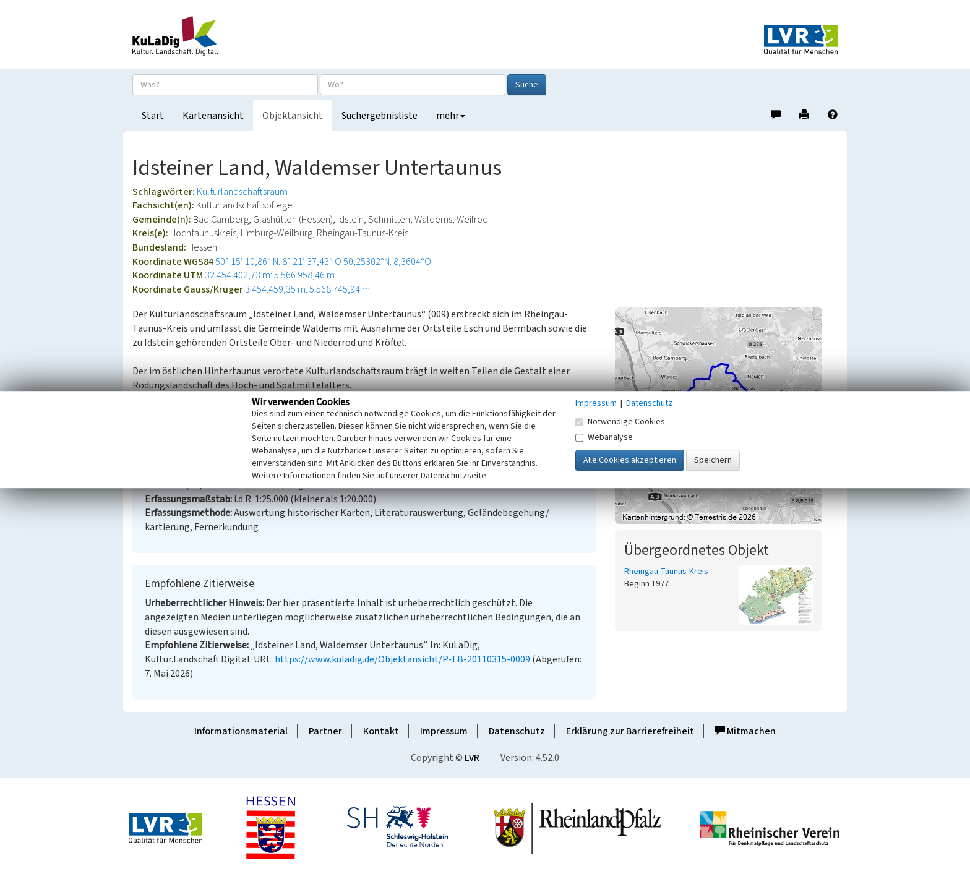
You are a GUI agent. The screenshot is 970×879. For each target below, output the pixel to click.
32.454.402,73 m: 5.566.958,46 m (270, 275)
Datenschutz (517, 731)
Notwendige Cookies (620, 422)
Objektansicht (292, 115)
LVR (472, 758)
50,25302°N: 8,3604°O (387, 261)
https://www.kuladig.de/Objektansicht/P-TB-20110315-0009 (402, 659)
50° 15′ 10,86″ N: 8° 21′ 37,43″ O (278, 261)
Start (153, 115)
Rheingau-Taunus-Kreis (666, 571)
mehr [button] (450, 115)
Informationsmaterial (241, 731)
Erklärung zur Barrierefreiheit (630, 731)
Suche (526, 85)
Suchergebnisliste (379, 115)
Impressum (444, 731)
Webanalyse (604, 437)
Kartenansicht (213, 115)
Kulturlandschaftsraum (242, 192)
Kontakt (381, 731)
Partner (325, 731)
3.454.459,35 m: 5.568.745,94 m (307, 289)
